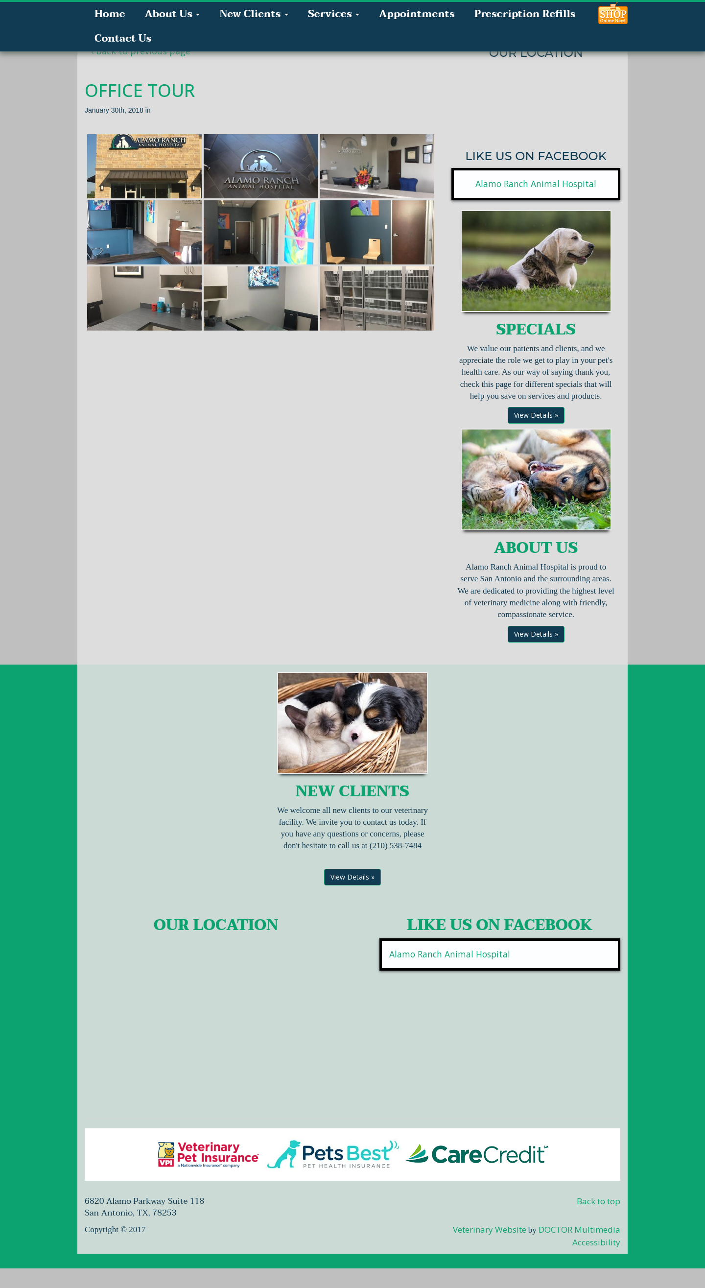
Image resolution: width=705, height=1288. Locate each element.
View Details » (536, 415)
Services (333, 14)
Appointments (417, 14)
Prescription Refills (525, 14)
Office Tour (140, 90)
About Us (172, 14)
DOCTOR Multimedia (579, 1229)
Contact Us (122, 38)
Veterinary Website (489, 1229)
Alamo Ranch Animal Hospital (535, 184)
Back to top (598, 1201)
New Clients (253, 14)
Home (109, 14)
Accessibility (596, 1242)
